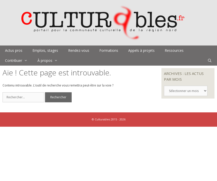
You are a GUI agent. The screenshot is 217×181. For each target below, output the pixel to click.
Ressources (174, 50)
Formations (108, 50)
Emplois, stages (45, 50)
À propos (50, 61)
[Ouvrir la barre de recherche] (209, 61)
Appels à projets (141, 50)
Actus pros (13, 50)
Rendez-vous (78, 50)
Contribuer (18, 61)
